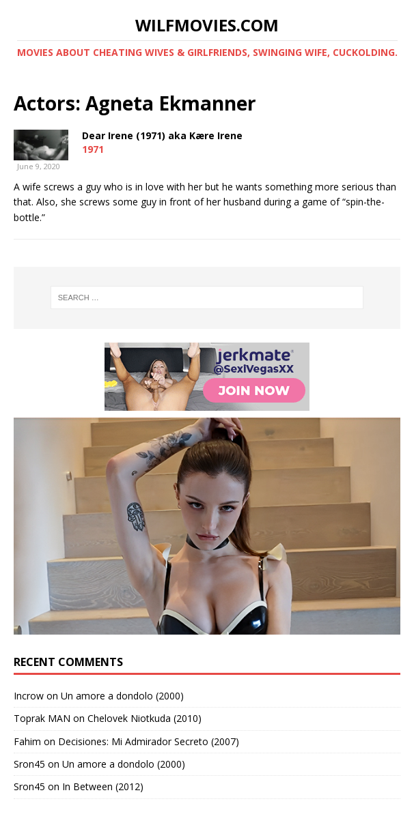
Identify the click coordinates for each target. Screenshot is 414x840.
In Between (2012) (102, 786)
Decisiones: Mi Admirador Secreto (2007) (148, 741)
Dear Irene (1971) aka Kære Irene (162, 135)
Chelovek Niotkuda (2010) (144, 718)
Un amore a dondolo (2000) (122, 695)
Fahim (27, 741)
